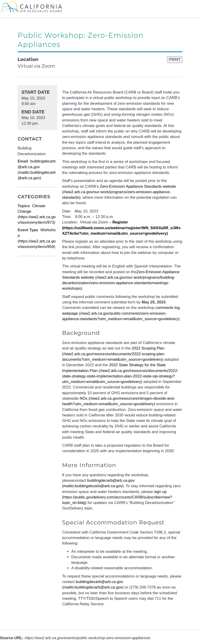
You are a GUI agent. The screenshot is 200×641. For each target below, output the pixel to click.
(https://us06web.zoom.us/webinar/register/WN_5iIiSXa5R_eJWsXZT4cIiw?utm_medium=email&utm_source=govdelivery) (121, 228)
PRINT (175, 59)
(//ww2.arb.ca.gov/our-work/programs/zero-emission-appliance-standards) (119, 192)
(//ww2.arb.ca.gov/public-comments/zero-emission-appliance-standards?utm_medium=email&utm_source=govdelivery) (121, 313)
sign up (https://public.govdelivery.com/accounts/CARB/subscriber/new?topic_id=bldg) (117, 497)
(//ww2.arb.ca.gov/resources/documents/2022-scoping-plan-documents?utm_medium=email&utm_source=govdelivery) (113, 354)
